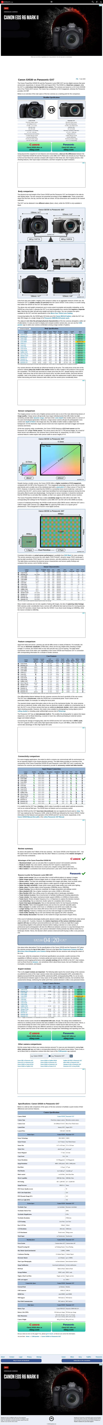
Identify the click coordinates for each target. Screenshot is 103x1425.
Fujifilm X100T (24, 352)
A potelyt (7, 2)
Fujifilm (88, 1357)
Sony (80, 1357)
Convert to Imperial (24, 328)
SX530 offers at (34, 147)
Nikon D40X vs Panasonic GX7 (71, 1062)
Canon (64, 1357)
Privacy (29, 1357)
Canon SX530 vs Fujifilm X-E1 (25, 1066)
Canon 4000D (23, 341)
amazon (35, 962)
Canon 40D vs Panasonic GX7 (25, 1060)
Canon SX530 (23, 334)
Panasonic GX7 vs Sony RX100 (71, 1066)
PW (77, 79)
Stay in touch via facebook (21, 1360)
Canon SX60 (23, 346)
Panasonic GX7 (24, 336)
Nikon (72, 1357)
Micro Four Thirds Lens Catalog (62, 313)
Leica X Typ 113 (24, 353)
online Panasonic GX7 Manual (53, 817)
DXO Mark (67, 555)
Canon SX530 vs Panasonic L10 (49, 1064)
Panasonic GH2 (24, 360)
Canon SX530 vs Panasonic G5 (48, 1062)
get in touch (49, 1334)
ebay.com (80, 334)
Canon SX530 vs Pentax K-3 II (48, 1066)
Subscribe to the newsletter (82, 1360)
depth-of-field (30, 422)
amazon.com (80, 341)
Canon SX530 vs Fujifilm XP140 (49, 1060)
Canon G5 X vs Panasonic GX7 (25, 1062)
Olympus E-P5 (23, 357)
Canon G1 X (23, 343)
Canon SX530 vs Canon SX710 (25, 1064)
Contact (11, 1357)
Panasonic (99, 1357)
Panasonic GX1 (24, 362)
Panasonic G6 (23, 359)
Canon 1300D (23, 339)
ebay (78, 811)
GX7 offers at (68, 147)
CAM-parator (62, 1051)
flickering (62, 711)
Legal (20, 1357)
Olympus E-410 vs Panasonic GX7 (72, 1064)
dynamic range (39, 418)
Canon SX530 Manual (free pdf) (28, 817)
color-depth (59, 418)
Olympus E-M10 (24, 355)
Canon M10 (23, 345)
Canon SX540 (23, 350)
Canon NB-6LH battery (63, 316)
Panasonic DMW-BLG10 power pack (56, 318)
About (3, 1357)
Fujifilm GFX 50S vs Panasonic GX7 (72, 1060)
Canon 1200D (23, 338)
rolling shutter (22, 711)
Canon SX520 (23, 348)
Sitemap (38, 1357)
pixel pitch (60, 487)
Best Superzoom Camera (68, 949)
